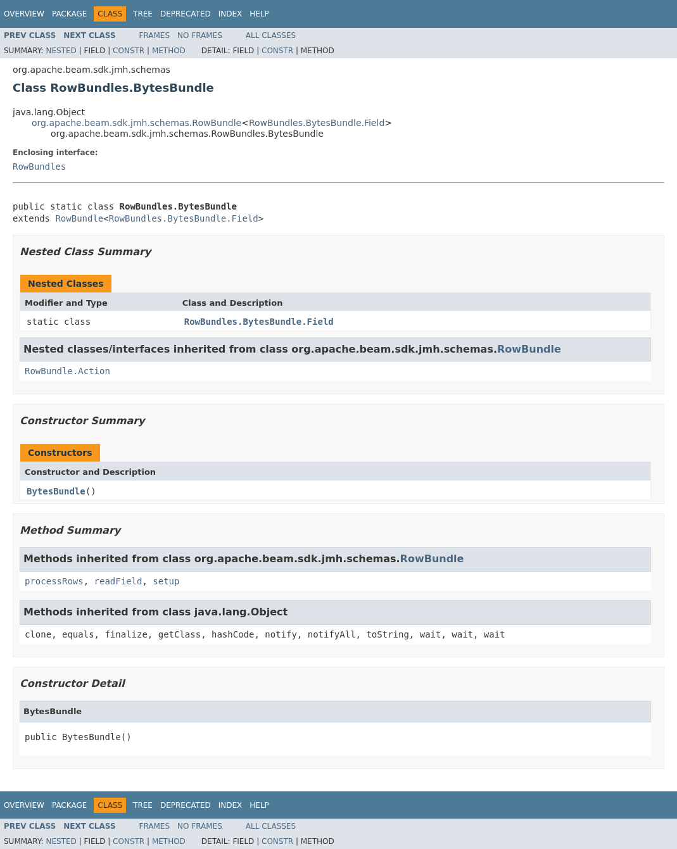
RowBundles (39, 166)
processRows (54, 581)
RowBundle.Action (67, 371)
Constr (128, 50)
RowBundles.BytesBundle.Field (316, 123)
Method (169, 50)
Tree (143, 13)
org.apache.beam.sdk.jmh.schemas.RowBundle (136, 123)
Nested (61, 50)
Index (230, 13)
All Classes (271, 35)
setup (166, 581)
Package (69, 13)
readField (118, 581)
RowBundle (79, 218)
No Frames (199, 35)
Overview (24, 13)
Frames (154, 35)
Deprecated (185, 13)
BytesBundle (56, 491)
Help (259, 13)
